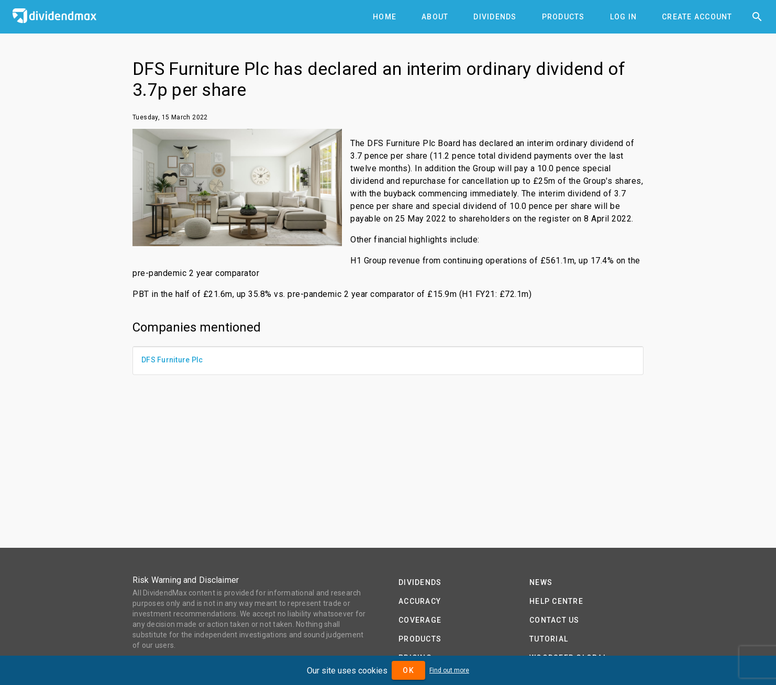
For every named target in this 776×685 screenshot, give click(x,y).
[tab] (384, 17)
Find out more (449, 670)
